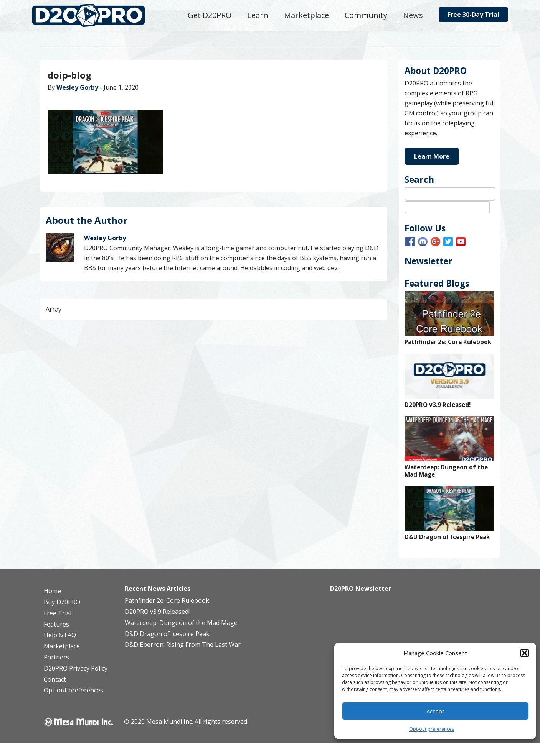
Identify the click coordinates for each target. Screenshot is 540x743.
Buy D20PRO (62, 602)
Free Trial (57, 613)
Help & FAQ (60, 635)
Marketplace (62, 646)
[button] (524, 653)
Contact (55, 679)
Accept (435, 711)
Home (52, 591)
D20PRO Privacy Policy (75, 668)
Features (56, 624)
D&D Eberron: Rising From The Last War (183, 644)
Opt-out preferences (431, 729)
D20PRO (96, 17)
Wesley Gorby (77, 87)
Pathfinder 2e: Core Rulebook (448, 342)
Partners (56, 657)
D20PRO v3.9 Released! (438, 404)
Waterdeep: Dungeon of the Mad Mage (446, 471)
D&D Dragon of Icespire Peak (447, 537)
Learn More (431, 156)
